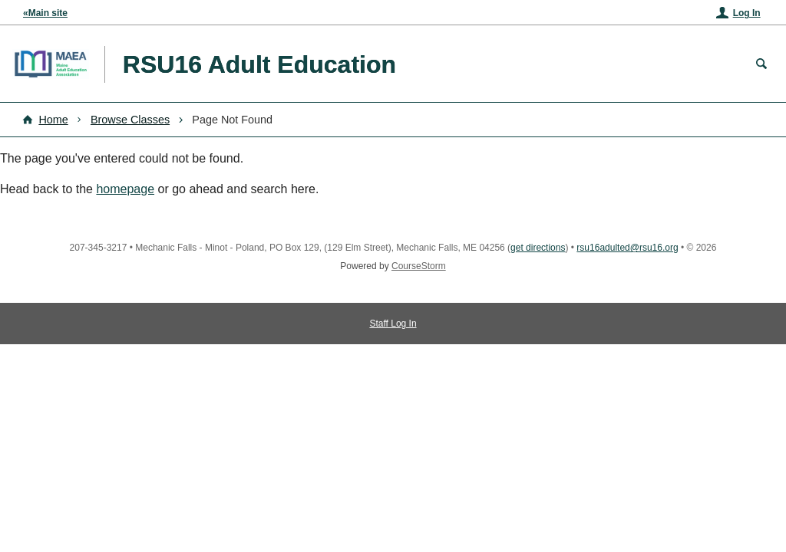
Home (53, 119)
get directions (537, 247)
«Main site (45, 13)
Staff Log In (392, 323)
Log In (747, 13)
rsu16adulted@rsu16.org (627, 247)
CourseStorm (418, 266)
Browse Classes (130, 119)
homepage (125, 189)
